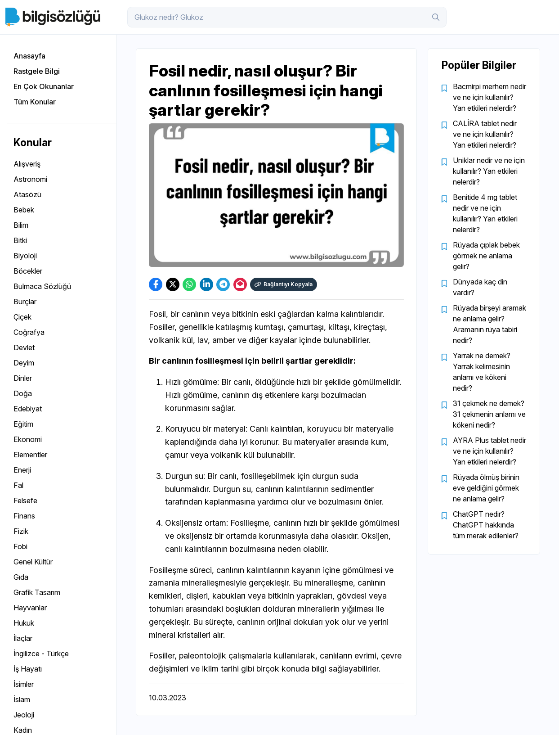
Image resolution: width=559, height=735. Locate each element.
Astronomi (30, 179)
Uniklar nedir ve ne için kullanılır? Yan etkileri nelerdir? (489, 171)
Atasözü (27, 194)
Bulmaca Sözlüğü (42, 286)
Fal (18, 485)
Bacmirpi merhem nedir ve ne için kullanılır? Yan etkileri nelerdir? (489, 97)
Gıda (20, 577)
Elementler (30, 454)
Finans (24, 515)
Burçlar (24, 301)
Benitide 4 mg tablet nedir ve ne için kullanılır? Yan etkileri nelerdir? (485, 213)
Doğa (22, 393)
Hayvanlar (30, 607)
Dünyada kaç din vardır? (480, 287)
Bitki (20, 240)
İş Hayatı (27, 668)
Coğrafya (29, 332)
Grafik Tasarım (36, 592)
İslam (21, 699)
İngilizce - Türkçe (41, 653)
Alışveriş (26, 163)
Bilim (20, 225)
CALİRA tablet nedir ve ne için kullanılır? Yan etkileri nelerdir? (485, 134)
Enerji (22, 469)
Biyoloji (25, 255)
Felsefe (25, 500)
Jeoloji (23, 714)
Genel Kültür (33, 561)
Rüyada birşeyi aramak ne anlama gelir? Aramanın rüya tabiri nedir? (489, 324)
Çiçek (22, 316)
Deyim (23, 362)
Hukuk (23, 622)
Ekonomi (27, 439)
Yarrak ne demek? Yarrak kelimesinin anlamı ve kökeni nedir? (481, 371)
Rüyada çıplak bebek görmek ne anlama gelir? (486, 255)
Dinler (22, 378)
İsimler (23, 684)
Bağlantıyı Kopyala (284, 284)
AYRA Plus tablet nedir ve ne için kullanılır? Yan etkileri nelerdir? (489, 451)
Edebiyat (27, 408)
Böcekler (27, 270)
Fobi (20, 546)
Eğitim (23, 423)
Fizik (20, 531)
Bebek (23, 209)
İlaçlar (22, 638)
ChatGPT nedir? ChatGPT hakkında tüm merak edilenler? (486, 525)
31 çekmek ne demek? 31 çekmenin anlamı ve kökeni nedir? (489, 414)
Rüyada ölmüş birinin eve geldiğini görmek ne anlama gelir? (486, 488)
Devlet (24, 347)
